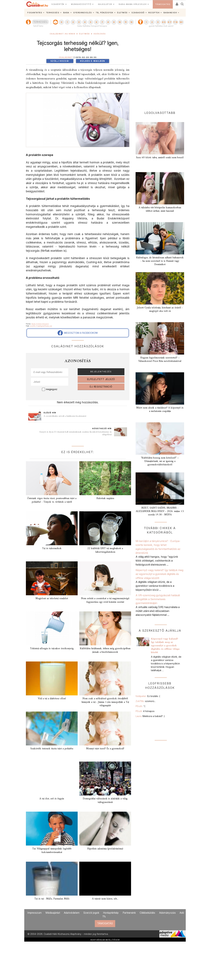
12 (131, 22)
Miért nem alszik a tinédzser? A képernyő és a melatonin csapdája (159, 409)
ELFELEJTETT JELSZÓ (101, 379)
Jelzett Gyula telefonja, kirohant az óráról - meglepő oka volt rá (160, 309)
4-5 (163, 22)
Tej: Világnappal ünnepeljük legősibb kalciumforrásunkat (52, 850)
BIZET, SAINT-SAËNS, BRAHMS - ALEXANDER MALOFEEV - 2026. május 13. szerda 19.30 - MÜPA (160, 511)
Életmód (84, 34)
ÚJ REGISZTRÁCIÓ (101, 386)
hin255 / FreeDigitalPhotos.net (41, 326)
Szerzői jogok (91, 912)
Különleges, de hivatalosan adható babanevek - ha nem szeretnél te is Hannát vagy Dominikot (160, 261)
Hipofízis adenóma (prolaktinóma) (105, 848)
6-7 (169, 22)
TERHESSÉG (52, 12)
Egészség (100, 34)
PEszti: (140, 706)
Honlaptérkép (111, 912)
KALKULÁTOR (105, 4)
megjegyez (51, 389)
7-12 (175, 22)
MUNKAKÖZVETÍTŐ (81, 4)
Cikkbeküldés (147, 912)
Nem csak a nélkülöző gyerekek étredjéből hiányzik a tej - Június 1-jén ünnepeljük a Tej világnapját (105, 702)
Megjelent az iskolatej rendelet (52, 598)
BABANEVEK (170, 12)
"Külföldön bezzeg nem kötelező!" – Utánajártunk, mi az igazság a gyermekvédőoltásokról (160, 461)
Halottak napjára (105, 498)
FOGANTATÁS (34, 12)
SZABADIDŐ (138, 12)
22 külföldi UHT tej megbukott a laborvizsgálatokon (105, 550)
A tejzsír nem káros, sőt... (105, 899)
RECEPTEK (154, 12)
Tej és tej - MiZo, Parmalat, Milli (51, 899)
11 (125, 22)
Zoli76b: (146, 701)
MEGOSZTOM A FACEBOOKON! (78, 332)
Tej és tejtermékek (51, 548)
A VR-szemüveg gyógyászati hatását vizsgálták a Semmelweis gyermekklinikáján (158, 599)
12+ (181, 22)
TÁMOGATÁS (163, 4)
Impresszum (34, 912)
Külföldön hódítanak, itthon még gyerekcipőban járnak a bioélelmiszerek (105, 650)
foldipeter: (148, 696)
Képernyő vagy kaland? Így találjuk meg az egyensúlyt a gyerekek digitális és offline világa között (159, 574)
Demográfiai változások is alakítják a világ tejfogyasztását (105, 800)
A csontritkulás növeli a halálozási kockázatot (65, 416)
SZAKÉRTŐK (57, 4)
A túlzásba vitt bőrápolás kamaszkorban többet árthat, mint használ (160, 209)
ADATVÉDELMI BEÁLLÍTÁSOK (105, 940)
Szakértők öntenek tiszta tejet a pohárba (51, 748)
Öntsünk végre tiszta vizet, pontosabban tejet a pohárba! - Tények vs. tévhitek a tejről (51, 500)
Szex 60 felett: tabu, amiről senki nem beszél (160, 157)
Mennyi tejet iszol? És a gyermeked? (105, 748)
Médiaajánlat (52, 912)
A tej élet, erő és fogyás (51, 798)
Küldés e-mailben (92, 61)
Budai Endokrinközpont (40, 324)
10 (120, 22)
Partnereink (129, 912)
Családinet (66, 57)
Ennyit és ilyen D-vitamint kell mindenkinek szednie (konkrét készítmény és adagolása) (75, 433)
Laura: (150, 716)
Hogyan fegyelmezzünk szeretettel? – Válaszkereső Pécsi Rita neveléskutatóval (159, 359)
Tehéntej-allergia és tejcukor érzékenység (52, 648)
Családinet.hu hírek (62, 34)
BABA (66, 12)
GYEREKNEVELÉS (82, 12)
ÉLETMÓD (122, 12)
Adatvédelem (71, 912)
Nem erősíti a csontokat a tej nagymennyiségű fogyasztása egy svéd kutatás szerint (105, 600)
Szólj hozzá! (59, 61)
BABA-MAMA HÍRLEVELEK (133, 4)
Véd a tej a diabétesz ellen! (52, 698)
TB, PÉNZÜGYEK (104, 12)
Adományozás (167, 912)
